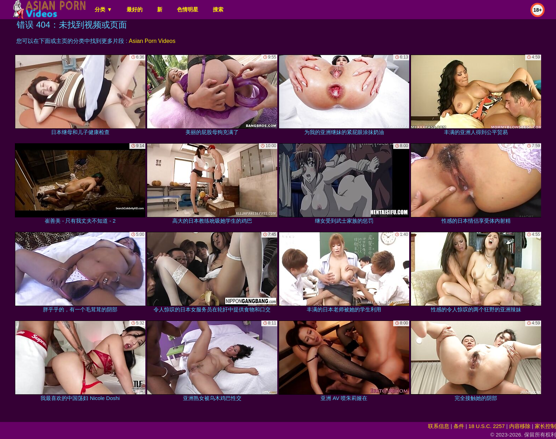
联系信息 (438, 426)
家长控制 (545, 426)
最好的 (135, 9)
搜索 (218, 9)
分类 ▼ (103, 9)
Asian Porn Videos (152, 41)
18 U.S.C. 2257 (486, 426)
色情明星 (187, 9)
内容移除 (519, 426)
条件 (459, 426)
